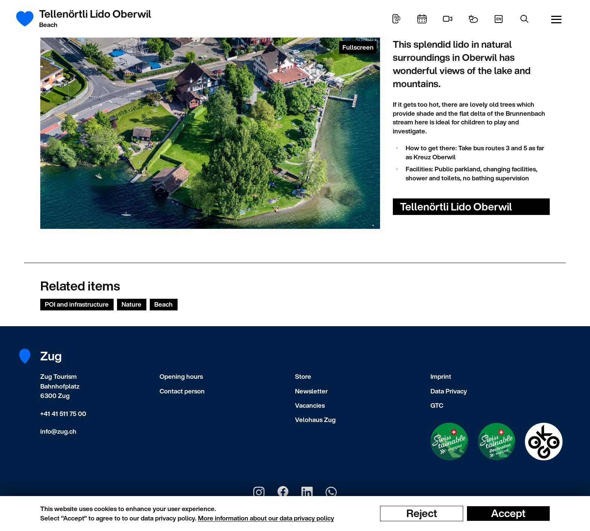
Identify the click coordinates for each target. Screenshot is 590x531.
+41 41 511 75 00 (63, 413)
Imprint (440, 376)
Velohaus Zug (315, 419)
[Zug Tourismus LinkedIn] (307, 492)
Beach (163, 304)
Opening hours (181, 376)
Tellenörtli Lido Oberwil (456, 206)
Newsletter (311, 391)
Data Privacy (448, 391)
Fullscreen (358, 47)
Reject (421, 513)
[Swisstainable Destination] (496, 441)
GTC (436, 405)
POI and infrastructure (77, 304)
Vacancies (310, 405)
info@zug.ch (58, 431)
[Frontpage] (28, 18)
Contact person (182, 391)
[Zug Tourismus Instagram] (259, 492)
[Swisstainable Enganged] (449, 441)
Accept (508, 513)
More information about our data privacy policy (266, 518)
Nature (131, 304)
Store (303, 376)
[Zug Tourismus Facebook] (283, 492)
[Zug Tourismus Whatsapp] (331, 492)
